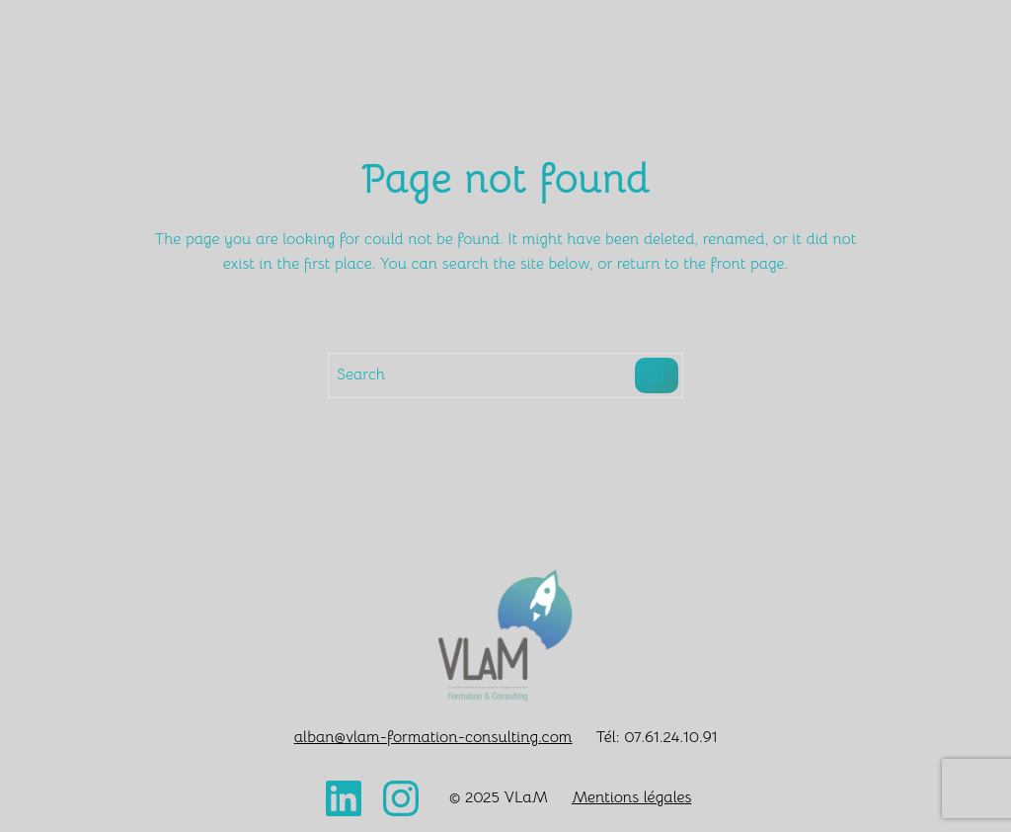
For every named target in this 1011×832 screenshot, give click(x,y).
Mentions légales (631, 797)
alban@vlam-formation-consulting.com (433, 737)
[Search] (656, 375)
